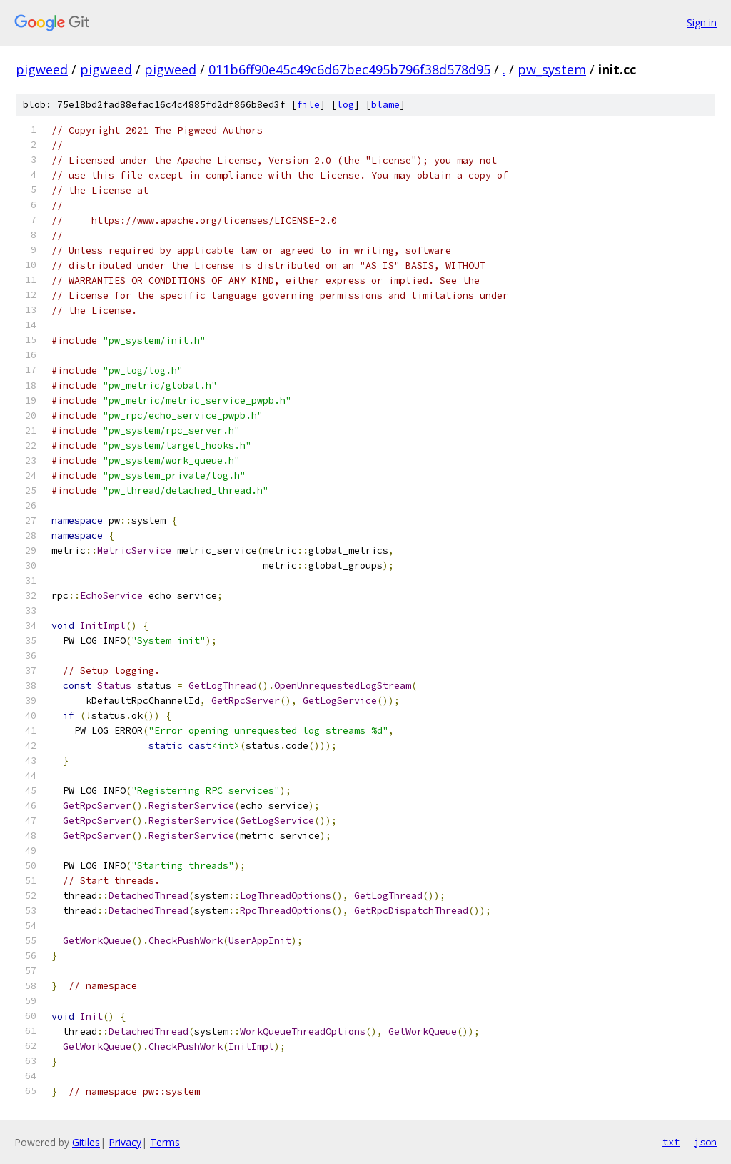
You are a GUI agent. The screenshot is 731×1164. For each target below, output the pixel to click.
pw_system (552, 69)
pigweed (42, 69)
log (345, 105)
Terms (165, 1142)
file (308, 105)
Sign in (702, 22)
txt (671, 1141)
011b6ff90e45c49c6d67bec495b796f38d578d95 (349, 69)
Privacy (125, 1142)
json (705, 1141)
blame (385, 105)
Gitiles (86, 1142)
